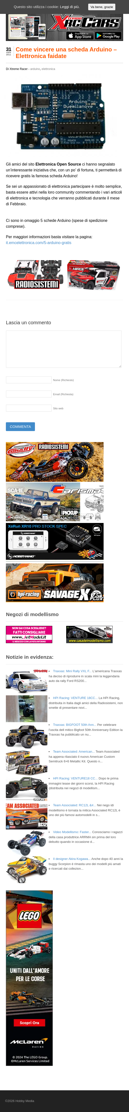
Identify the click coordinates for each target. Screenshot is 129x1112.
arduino (35, 69)
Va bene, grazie (101, 7)
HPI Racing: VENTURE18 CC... (75, 778)
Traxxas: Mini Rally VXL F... (72, 671)
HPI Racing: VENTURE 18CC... (75, 698)
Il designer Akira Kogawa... (72, 859)
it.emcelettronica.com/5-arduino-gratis (38, 243)
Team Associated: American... (74, 751)
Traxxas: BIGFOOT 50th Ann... (74, 725)
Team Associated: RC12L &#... (74, 805)
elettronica (48, 69)
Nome (63, 380)
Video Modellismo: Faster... (72, 832)
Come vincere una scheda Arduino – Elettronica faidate (66, 52)
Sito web (58, 408)
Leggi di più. (70, 7)
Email (63, 394)
